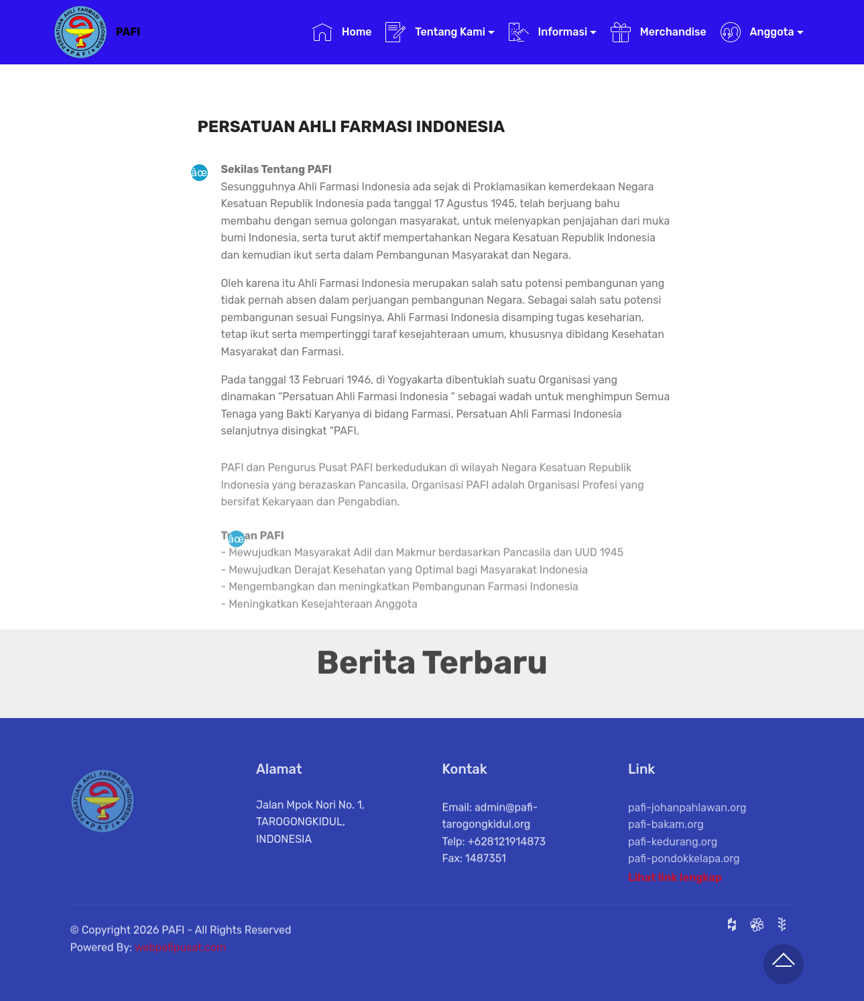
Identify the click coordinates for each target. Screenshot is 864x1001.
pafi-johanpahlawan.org (687, 829)
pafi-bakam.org (666, 846)
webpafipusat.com (181, 958)
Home (342, 32)
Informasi (548, 32)
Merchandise (658, 32)
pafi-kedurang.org (672, 864)
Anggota (757, 32)
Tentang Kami (435, 32)
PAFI (128, 31)
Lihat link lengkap (675, 882)
